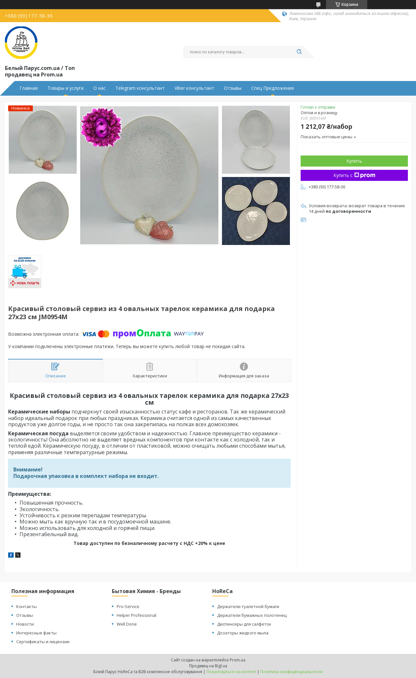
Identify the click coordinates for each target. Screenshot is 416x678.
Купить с (354, 175)
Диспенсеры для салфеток (244, 624)
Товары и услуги (65, 88)
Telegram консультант (140, 88)
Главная (29, 88)
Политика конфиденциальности (291, 671)
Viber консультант (194, 88)
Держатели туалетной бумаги (248, 606)
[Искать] (299, 52)
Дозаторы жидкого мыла (242, 633)
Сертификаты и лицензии (43, 641)
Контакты (26, 606)
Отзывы (232, 88)
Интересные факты (36, 633)
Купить (354, 161)
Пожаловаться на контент (231, 671)
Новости (25, 624)
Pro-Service (128, 606)
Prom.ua (237, 660)
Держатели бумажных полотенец (252, 615)
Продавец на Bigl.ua (208, 666)
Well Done (127, 624)
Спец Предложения (272, 88)
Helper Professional (136, 615)
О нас (99, 88)
